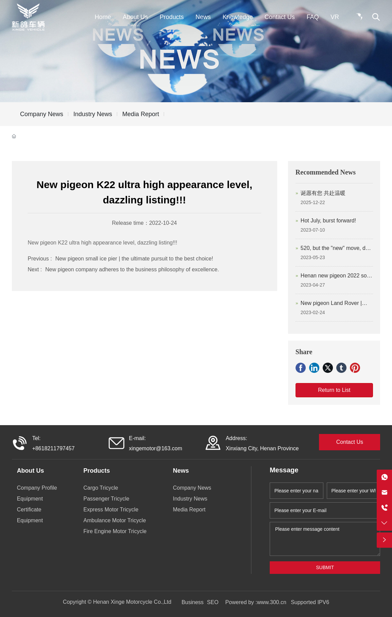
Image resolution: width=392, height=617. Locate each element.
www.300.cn (272, 602)
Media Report (140, 114)
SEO (212, 602)
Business (192, 602)
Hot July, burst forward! (328, 220)
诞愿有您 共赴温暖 (323, 193)
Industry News (92, 114)
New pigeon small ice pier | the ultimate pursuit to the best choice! (134, 258)
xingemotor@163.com (155, 448)
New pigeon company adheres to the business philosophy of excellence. (132, 269)
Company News (41, 114)
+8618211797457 (53, 448)
